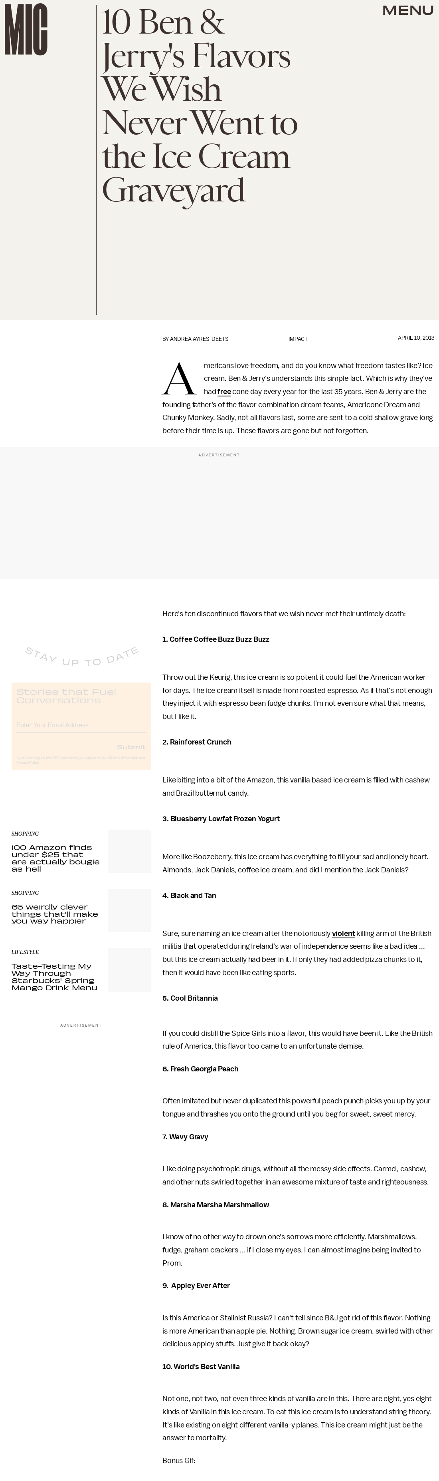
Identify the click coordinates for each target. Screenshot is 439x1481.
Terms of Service (123, 765)
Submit (131, 753)
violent (343, 934)
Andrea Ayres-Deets (199, 339)
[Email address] (81, 730)
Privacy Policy (28, 769)
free (224, 392)
